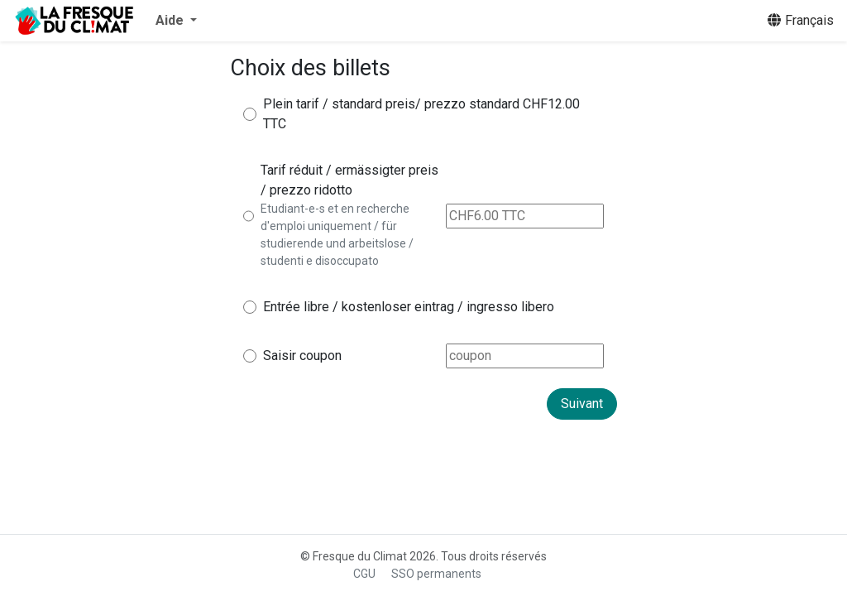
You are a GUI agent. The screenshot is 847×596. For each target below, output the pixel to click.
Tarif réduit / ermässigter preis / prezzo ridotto (349, 180)
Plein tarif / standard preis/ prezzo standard (391, 104)
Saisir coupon (302, 355)
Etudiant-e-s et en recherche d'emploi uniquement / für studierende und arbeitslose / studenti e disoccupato (337, 234)
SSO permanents (436, 573)
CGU (364, 573)
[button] (176, 20)
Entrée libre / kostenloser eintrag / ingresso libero (408, 307)
